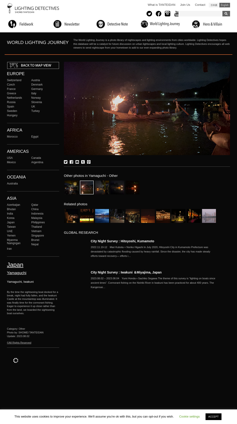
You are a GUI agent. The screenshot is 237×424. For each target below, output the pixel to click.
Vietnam (36, 231)
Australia (12, 183)
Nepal (35, 244)
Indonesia (37, 213)
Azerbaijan (13, 204)
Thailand (36, 226)
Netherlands (14, 97)
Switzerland (14, 80)
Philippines (38, 222)
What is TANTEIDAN (161, 4)
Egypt (34, 136)
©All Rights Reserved (19, 342)
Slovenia (36, 102)
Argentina (37, 162)
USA (10, 158)
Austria (35, 80)
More (153, 251)
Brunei (35, 240)
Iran (9, 248)
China (35, 209)
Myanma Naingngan (13, 241)
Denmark (37, 84)
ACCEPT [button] (213, 416)
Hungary (12, 115)
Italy (33, 93)
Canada (36, 158)
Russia (11, 102)
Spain (10, 106)
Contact (200, 4)
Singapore (37, 235)
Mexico (11, 162)
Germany (37, 89)
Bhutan (11, 209)
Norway (36, 97)
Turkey (35, 111)
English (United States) (224, 5)
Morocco (12, 136)
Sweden (12, 111)
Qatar (34, 204)
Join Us (185, 4)
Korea (10, 218)
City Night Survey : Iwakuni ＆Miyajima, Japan (126, 272)
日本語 (214, 5)
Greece (11, 93)
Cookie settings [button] (189, 416)
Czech (11, 84)
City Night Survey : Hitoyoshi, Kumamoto (122, 241)
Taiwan (11, 226)
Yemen (11, 235)
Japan (11, 222)
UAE (10, 231)
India (10, 213)
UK (33, 106)
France (11, 89)
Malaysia (36, 218)
